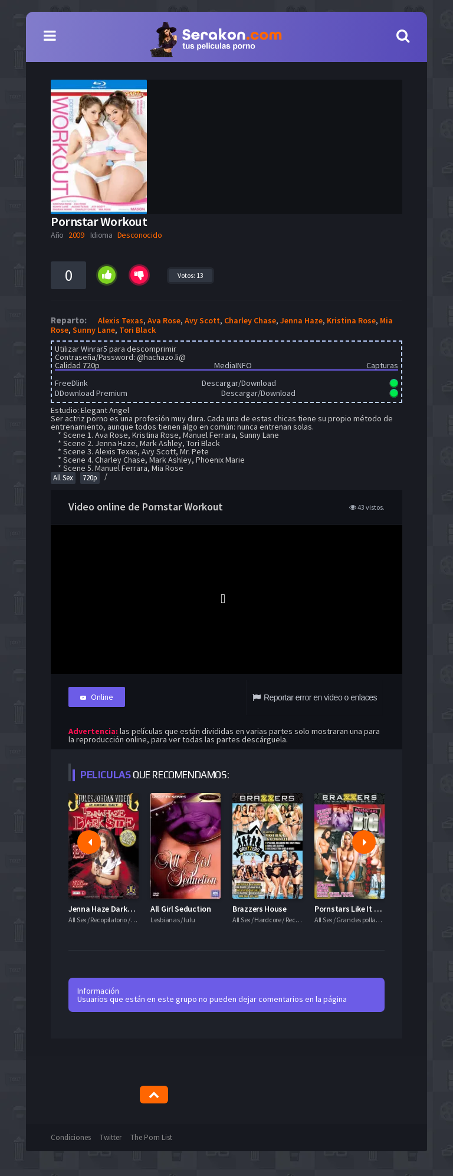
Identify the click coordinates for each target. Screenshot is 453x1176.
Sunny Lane (94, 330)
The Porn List (151, 1137)
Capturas (382, 365)
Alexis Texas (120, 320)
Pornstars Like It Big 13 (354, 908)
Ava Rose (163, 320)
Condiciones (71, 1137)
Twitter (111, 1137)
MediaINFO (233, 365)
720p (90, 478)
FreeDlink (71, 383)
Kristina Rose (351, 320)
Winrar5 (94, 348)
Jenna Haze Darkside (105, 908)
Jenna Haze (301, 320)
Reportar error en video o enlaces (314, 697)
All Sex (63, 478)
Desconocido (139, 235)
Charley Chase (250, 320)
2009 (76, 235)
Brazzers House (259, 908)
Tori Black (137, 330)
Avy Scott (202, 320)
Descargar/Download (239, 383)
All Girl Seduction (180, 908)
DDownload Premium (91, 393)
